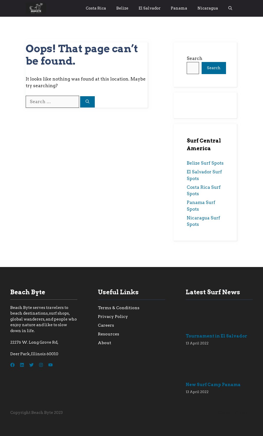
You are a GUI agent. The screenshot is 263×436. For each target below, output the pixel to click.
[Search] (87, 102)
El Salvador (150, 8)
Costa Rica (96, 8)
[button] (230, 8)
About (104, 342)
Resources (108, 334)
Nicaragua (208, 8)
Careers (106, 325)
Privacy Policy (113, 316)
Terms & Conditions (118, 307)
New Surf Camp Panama (213, 384)
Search (194, 58)
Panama (179, 8)
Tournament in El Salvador (216, 336)
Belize (122, 8)
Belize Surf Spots (205, 163)
